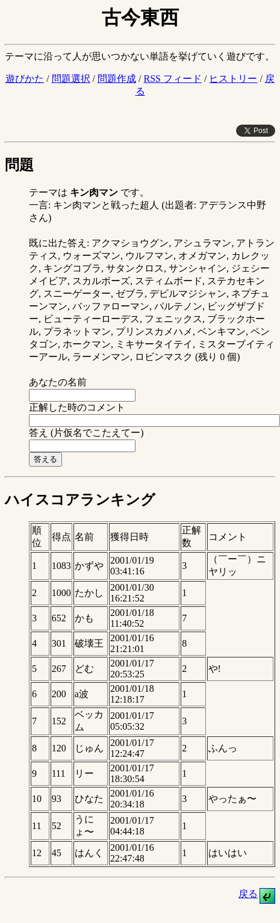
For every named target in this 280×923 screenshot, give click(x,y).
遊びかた (24, 78)
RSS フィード (172, 78)
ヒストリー (233, 78)
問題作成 (117, 78)
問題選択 (71, 78)
